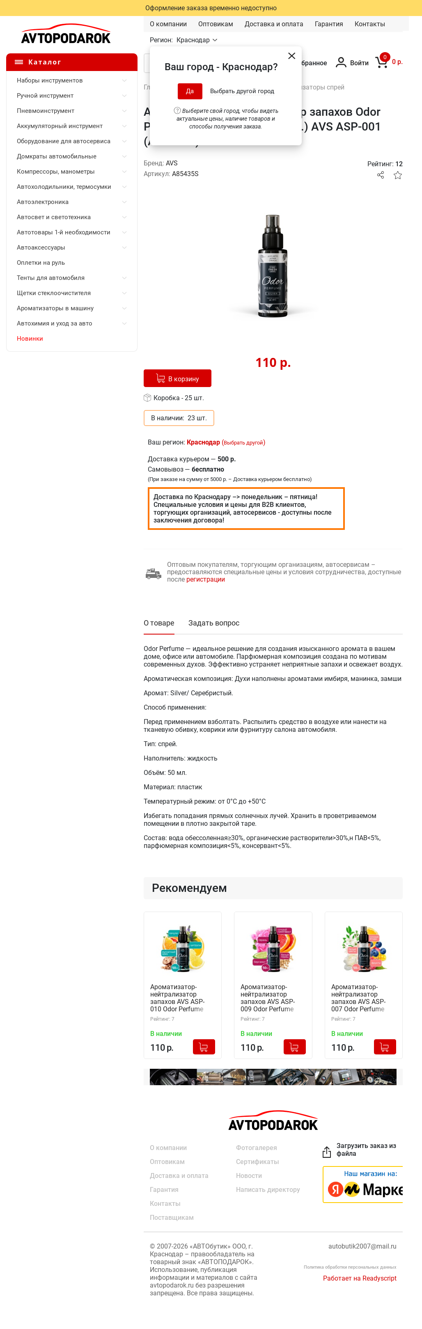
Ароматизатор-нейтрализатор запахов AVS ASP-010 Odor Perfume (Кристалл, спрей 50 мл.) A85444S (180, 998)
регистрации (205, 579)
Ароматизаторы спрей (309, 87)
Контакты (370, 24)
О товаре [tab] (159, 623)
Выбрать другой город (242, 91)
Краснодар (194, 40)
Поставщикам (172, 1217)
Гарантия (329, 24)
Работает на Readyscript (360, 1278)
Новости (249, 1176)
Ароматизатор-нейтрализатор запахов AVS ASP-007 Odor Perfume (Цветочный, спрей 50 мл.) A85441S (360, 998)
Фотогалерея (256, 1148)
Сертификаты (257, 1162)
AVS (172, 163)
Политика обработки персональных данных (350, 1267)
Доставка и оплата (274, 24)
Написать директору (268, 1190)
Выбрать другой (243, 443)
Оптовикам (215, 24)
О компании (168, 24)
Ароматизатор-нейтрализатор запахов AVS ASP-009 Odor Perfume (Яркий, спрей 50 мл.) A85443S (273, 998)
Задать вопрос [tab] (213, 623)
